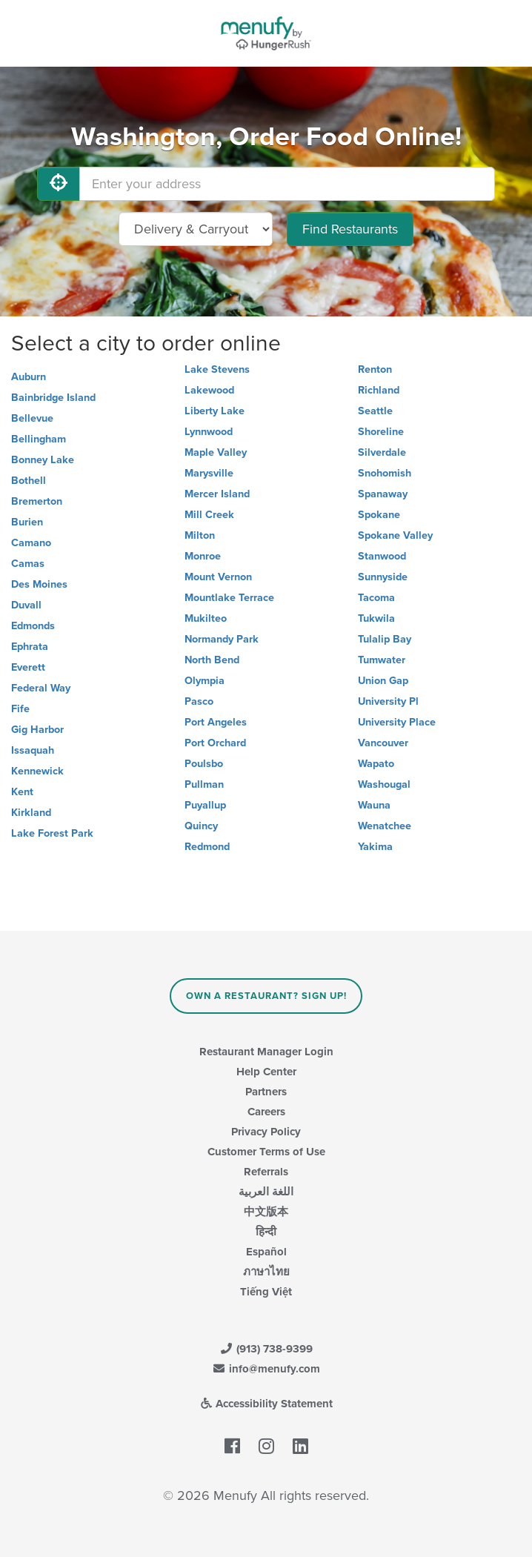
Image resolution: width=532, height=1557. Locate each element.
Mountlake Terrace (229, 597)
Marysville (208, 473)
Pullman (204, 784)
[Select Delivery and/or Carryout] (196, 229)
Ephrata (29, 646)
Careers (266, 1111)
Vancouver (383, 743)
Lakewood (209, 390)
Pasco (198, 701)
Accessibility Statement (266, 1403)
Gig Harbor (37, 729)
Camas (27, 563)
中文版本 (266, 1211)
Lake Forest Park (52, 833)
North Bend (211, 660)
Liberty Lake (214, 411)
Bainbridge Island (53, 397)
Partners (266, 1091)
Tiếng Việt (266, 1291)
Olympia (204, 680)
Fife (20, 709)
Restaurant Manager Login (266, 1051)
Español (266, 1251)
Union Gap (383, 680)
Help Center (266, 1071)
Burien (27, 522)
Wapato (376, 763)
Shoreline (381, 431)
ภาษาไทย (266, 1271)
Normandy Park (221, 639)
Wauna (374, 805)
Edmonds (33, 626)
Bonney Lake (42, 460)
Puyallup (205, 805)
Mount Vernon (218, 577)
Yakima (375, 846)
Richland (378, 390)
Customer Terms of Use (266, 1151)
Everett (28, 667)
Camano (31, 543)
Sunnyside (383, 577)
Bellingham (38, 439)
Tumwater (381, 660)
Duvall (26, 605)
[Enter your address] (287, 184)
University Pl (388, 701)
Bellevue (32, 418)
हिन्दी (266, 1231)
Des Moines (39, 584)
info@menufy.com (266, 1368)
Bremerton (36, 501)
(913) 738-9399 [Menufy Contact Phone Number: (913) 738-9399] (266, 1348)
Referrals (266, 1171)
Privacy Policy (266, 1131)
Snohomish (384, 473)
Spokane (379, 514)
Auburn (28, 377)
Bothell (28, 480)
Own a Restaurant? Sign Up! (266, 996)
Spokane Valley (395, 535)
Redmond (207, 846)
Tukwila (376, 618)
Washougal (384, 784)
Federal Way (40, 688)
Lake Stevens (217, 369)
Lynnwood (208, 431)
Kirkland (31, 812)
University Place (397, 722)
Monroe (202, 556)
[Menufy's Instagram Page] (266, 1447)
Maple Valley (215, 452)
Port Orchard (215, 743)
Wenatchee (384, 826)
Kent (22, 792)
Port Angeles (215, 722)
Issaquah (32, 750)
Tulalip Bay (384, 639)
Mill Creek (209, 514)
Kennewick (37, 771)
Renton (375, 369)
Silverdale (382, 452)
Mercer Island (217, 494)
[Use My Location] (58, 184)
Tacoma (376, 597)
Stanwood (382, 556)
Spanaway (383, 494)
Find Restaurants (350, 229)
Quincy (201, 826)
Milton (199, 535)
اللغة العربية (266, 1191)
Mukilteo (205, 618)
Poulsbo (203, 763)
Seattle (375, 411)
